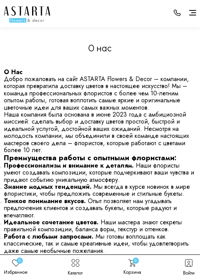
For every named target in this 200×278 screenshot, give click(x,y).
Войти (188, 266)
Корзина (132, 266)
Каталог (75, 266)
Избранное (15, 266)
